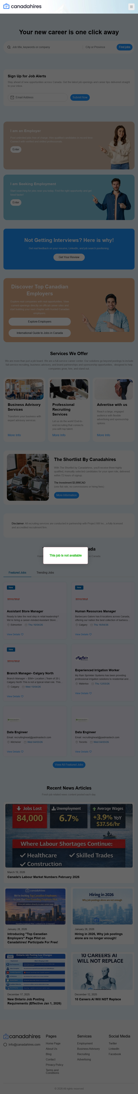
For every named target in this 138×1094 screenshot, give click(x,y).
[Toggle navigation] (131, 6)
